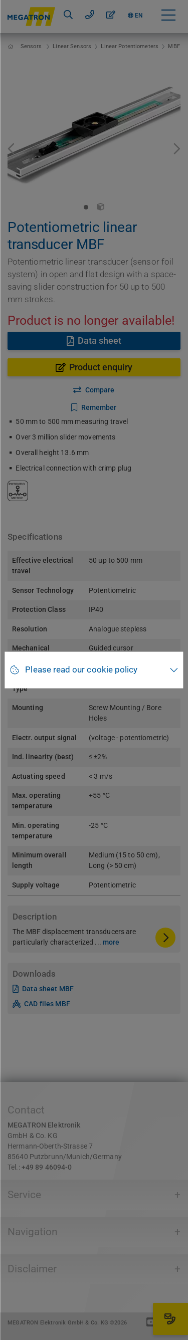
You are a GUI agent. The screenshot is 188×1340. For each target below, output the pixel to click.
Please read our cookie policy (81, 670)
